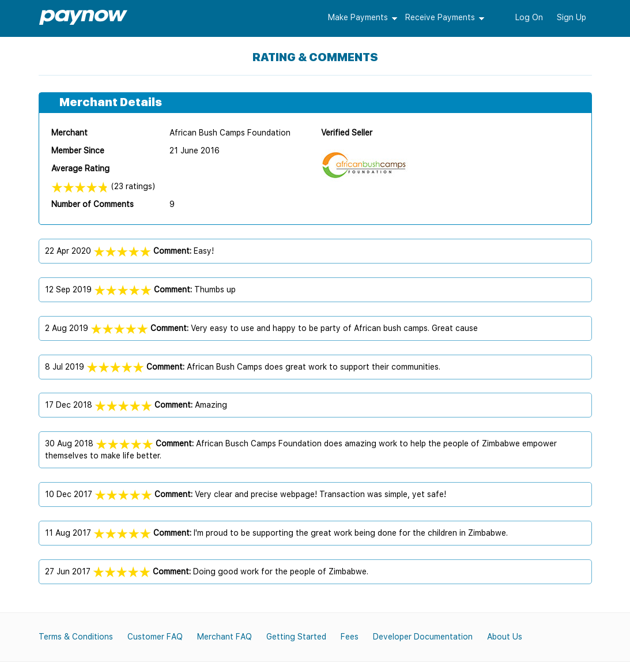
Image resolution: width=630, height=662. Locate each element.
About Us (504, 636)
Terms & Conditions (76, 636)
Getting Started (296, 636)
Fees (350, 636)
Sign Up (571, 17)
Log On (529, 17)
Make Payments (358, 17)
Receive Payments (440, 17)
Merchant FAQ (224, 636)
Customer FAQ (155, 636)
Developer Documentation (423, 636)
